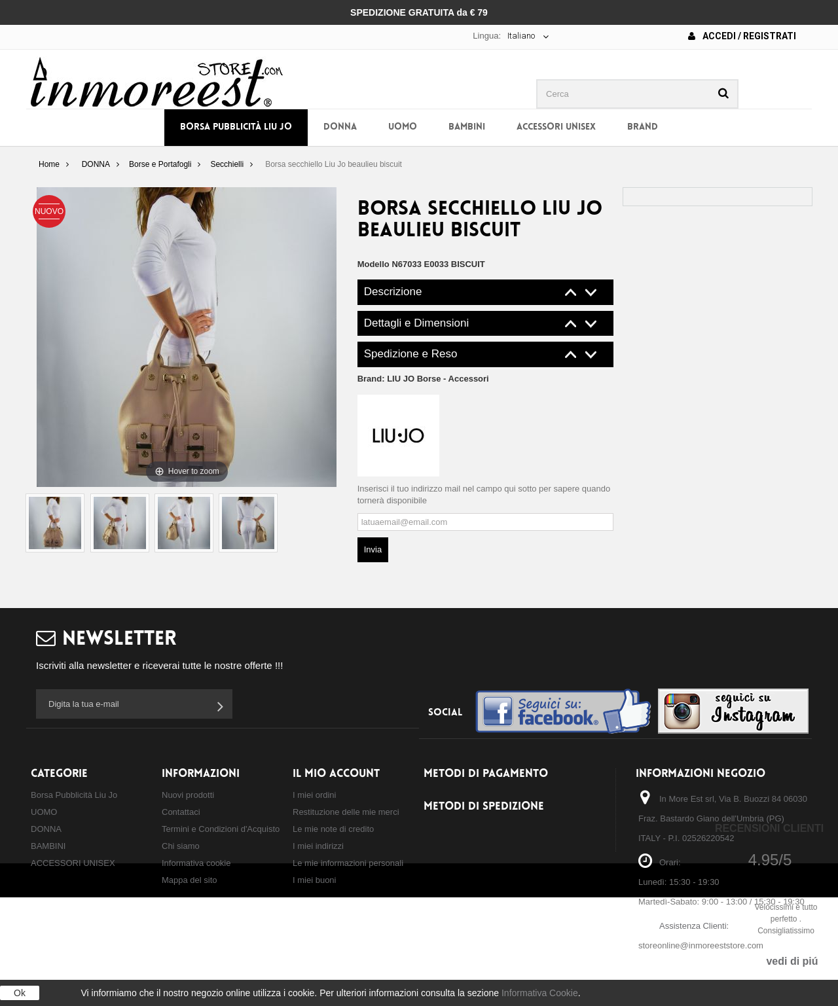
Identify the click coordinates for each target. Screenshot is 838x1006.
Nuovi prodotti (188, 795)
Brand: (423, 379)
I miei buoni (314, 880)
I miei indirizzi (318, 846)
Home (49, 164)
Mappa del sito (189, 880)
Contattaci (181, 812)
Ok (20, 993)
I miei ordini (314, 795)
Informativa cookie (196, 863)
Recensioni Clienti (769, 828)
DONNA (340, 127)
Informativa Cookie (539, 993)
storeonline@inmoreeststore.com (700, 945)
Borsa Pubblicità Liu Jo (236, 127)
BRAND (642, 127)
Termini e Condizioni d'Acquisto (221, 829)
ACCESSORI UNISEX (556, 127)
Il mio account (336, 774)
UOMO (402, 127)
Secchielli (227, 164)
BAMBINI (466, 127)
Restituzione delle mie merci (346, 812)
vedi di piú (792, 961)
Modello (373, 264)
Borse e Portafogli (160, 164)
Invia (373, 549)
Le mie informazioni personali (348, 863)
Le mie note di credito (333, 829)
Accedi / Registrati (742, 36)
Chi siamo (181, 846)
